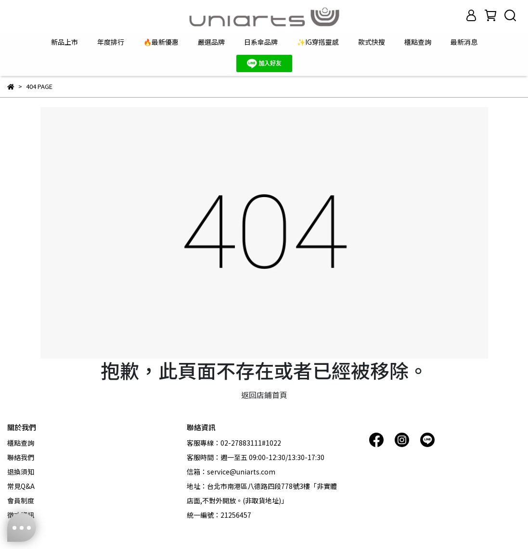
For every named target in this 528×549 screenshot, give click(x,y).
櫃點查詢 (417, 42)
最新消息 (464, 42)
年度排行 (110, 42)
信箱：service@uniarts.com (231, 471)
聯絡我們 (20, 457)
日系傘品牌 (261, 42)
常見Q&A (21, 486)
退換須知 (20, 471)
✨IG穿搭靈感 (318, 42)
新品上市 (64, 42)
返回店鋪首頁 (264, 394)
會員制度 (20, 500)
